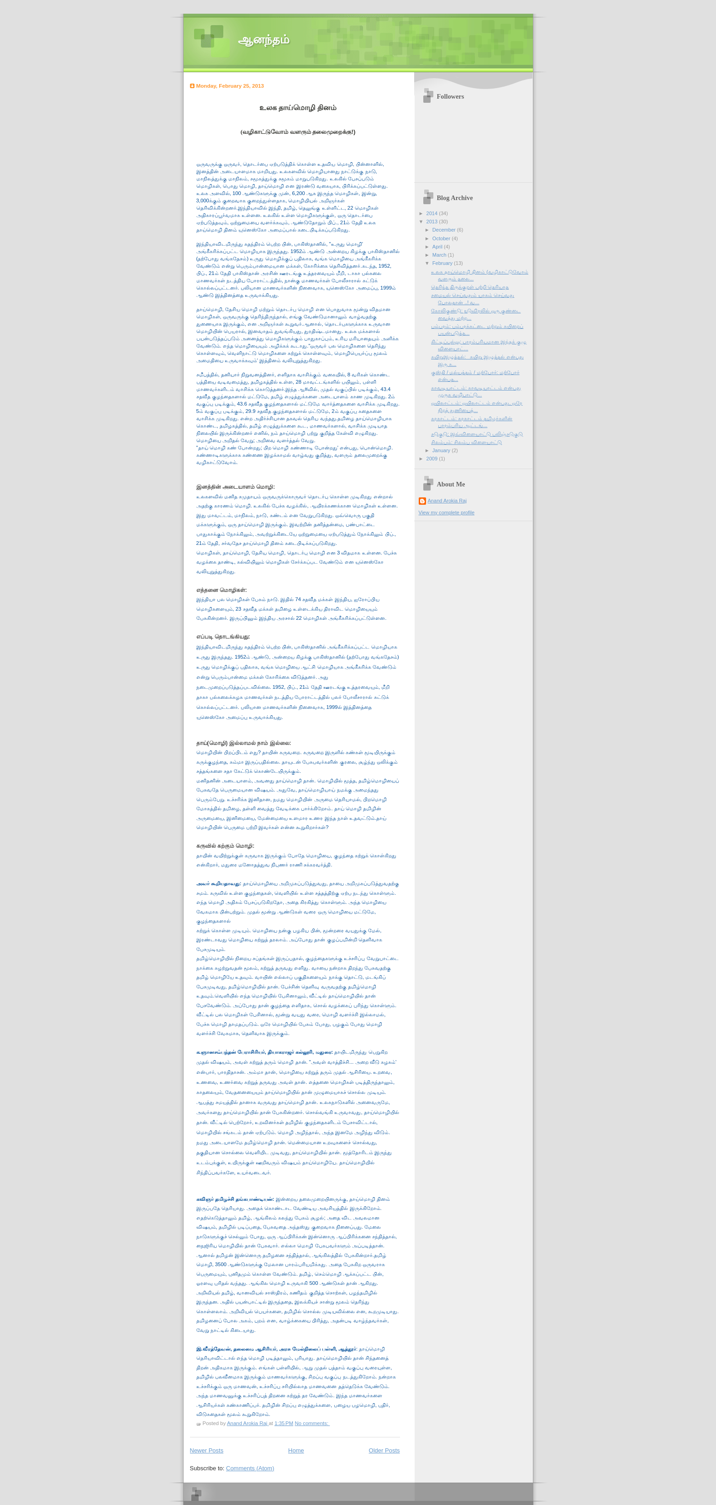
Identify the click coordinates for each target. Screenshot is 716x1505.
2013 (432, 221)
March (440, 255)
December (444, 229)
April (438, 246)
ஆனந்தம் (264, 39)
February (443, 263)
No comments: (312, 1423)
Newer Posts (207, 1450)
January (442, 450)
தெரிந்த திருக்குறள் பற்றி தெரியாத (470, 287)
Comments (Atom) (250, 1468)
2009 (432, 458)
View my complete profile (447, 512)
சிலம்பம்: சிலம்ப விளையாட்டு (466, 442)
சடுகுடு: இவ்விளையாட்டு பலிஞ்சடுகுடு (477, 434)
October (442, 238)
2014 (432, 213)
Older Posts (384, 1450)
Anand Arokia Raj (447, 500)
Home (296, 1450)
